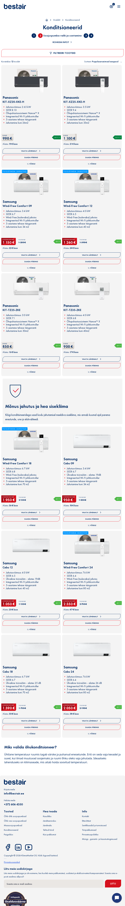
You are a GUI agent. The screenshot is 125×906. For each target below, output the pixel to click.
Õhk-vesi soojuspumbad (15, 820)
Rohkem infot (62, 42)
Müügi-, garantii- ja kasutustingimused (99, 839)
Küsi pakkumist (49, 834)
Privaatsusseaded (12, 862)
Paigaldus (8, 834)
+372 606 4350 (13, 804)
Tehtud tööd (48, 829)
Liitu (113, 883)
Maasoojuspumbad (13, 825)
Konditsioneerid (72, 19)
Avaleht (56, 19)
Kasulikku (47, 816)
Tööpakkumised (89, 829)
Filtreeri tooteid (62, 53)
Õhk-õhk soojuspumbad (15, 816)
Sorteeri (87, 61)
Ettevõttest (86, 820)
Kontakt (85, 816)
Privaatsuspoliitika (90, 834)
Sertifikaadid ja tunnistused (94, 825)
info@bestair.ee (14, 793)
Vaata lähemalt (31, 151)
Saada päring (31, 157)
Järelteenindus (49, 820)
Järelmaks (47, 825)
